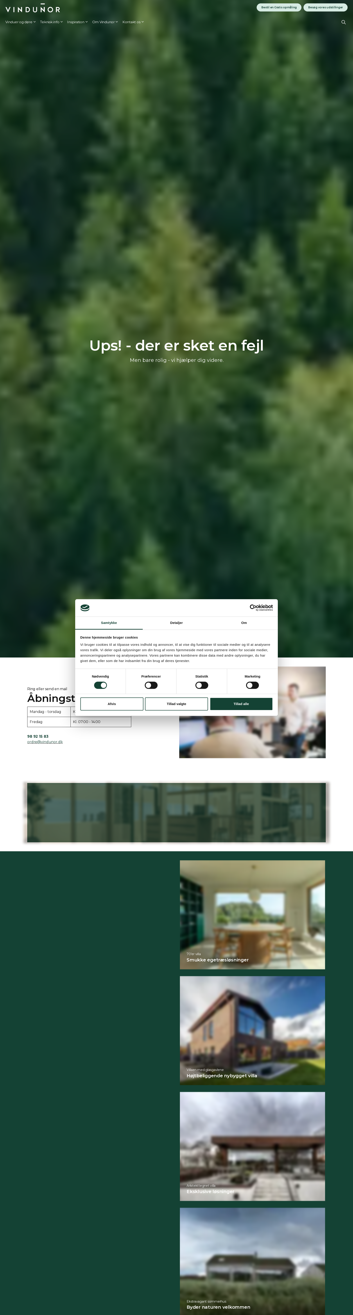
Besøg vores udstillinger (325, 7)
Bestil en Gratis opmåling (279, 7)
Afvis (112, 704)
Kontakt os (131, 22)
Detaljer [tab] (176, 623)
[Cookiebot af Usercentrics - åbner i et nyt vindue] (253, 608)
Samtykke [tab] (109, 623)
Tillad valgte (176, 704)
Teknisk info (49, 22)
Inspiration (75, 22)
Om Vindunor (103, 22)
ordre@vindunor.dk (45, 742)
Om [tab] (244, 623)
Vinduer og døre (18, 22)
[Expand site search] (343, 22)
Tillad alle (241, 704)
